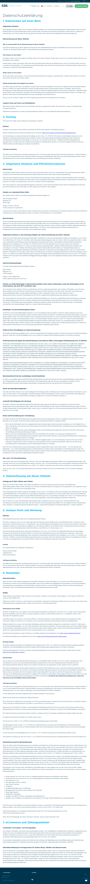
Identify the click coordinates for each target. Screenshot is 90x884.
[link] (12, 6)
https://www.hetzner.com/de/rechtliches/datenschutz (59, 133)
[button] (86, 880)
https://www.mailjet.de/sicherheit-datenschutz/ (52, 636)
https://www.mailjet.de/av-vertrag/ (14, 652)
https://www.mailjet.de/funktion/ (70, 633)
